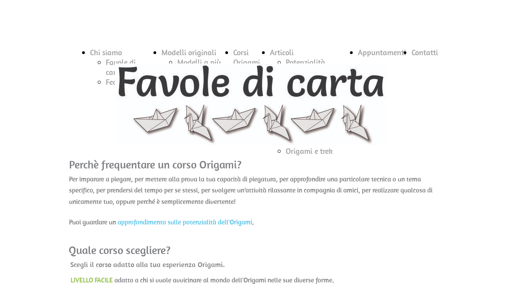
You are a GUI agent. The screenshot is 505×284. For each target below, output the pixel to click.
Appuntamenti (382, 52)
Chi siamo (106, 52)
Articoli (282, 52)
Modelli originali (188, 52)
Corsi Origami (246, 57)
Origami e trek (309, 151)
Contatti (424, 52)
